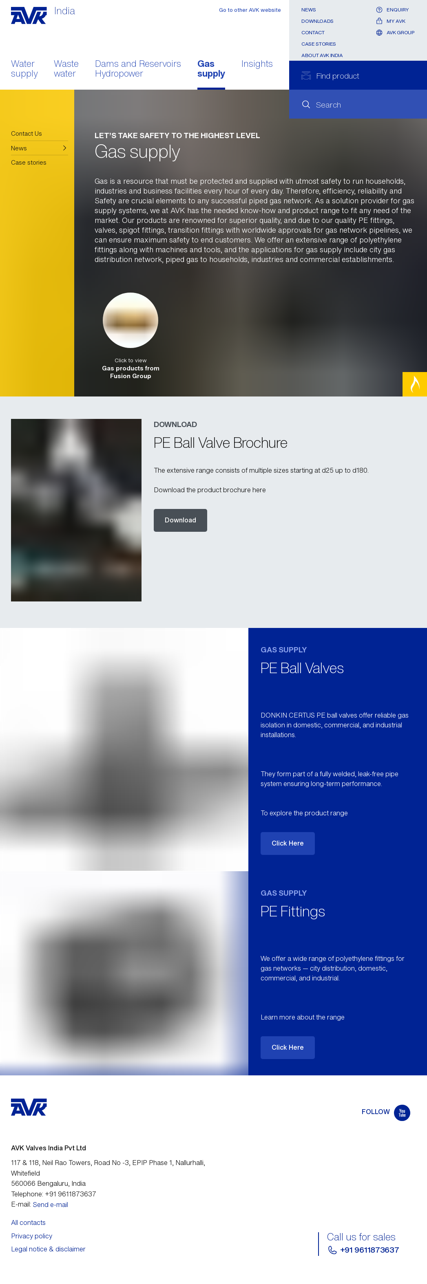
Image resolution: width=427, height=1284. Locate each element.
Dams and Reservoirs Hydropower (138, 69)
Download (180, 520)
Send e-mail (50, 1204)
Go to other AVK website (250, 10)
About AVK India (322, 55)
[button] (40, 148)
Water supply (24, 69)
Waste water (66, 69)
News (308, 9)
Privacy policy (31, 1236)
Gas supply (211, 69)
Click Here (288, 843)
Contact (312, 32)
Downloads (317, 21)
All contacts (28, 1222)
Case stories (318, 43)
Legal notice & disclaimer (48, 1249)
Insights (257, 64)
